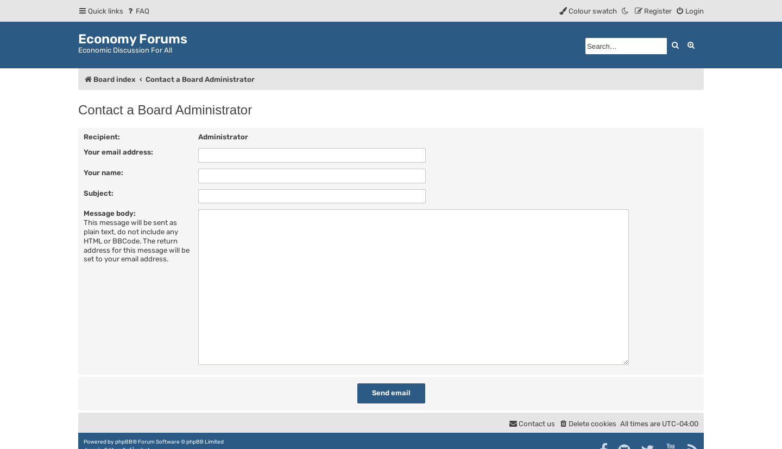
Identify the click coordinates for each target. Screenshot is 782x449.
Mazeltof (120, 431)
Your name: (103, 173)
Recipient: (102, 137)
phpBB (124, 423)
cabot (142, 431)
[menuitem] (137, 11)
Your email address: (118, 152)
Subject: (98, 193)
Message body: (110, 213)
